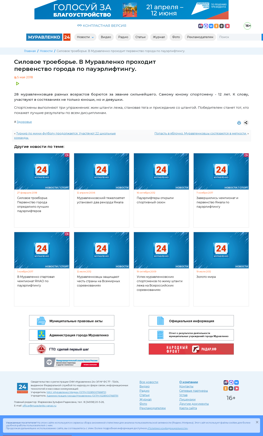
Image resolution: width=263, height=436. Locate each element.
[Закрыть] (257, 422)
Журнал (145, 399)
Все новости (148, 382)
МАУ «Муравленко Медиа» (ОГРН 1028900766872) (76, 392)
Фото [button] (176, 37)
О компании (188, 382)
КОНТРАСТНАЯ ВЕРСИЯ (101, 25)
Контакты (186, 386)
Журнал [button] (159, 37)
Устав (183, 395)
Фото (143, 404)
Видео (144, 386)
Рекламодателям (152, 408)
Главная (30, 51)
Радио (144, 391)
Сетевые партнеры (193, 391)
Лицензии (187, 399)
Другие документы (194, 404)
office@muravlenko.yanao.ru (39, 405)
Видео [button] (106, 37)
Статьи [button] (140, 37)
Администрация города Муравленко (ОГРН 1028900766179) (82, 395)
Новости (46, 51)
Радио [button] (123, 37)
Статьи (144, 395)
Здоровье (24, 122)
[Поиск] (239, 37)
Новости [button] (84, 37)
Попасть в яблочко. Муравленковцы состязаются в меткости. (201, 133)
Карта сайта (188, 408)
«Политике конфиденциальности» (167, 428)
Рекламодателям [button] (200, 37)
